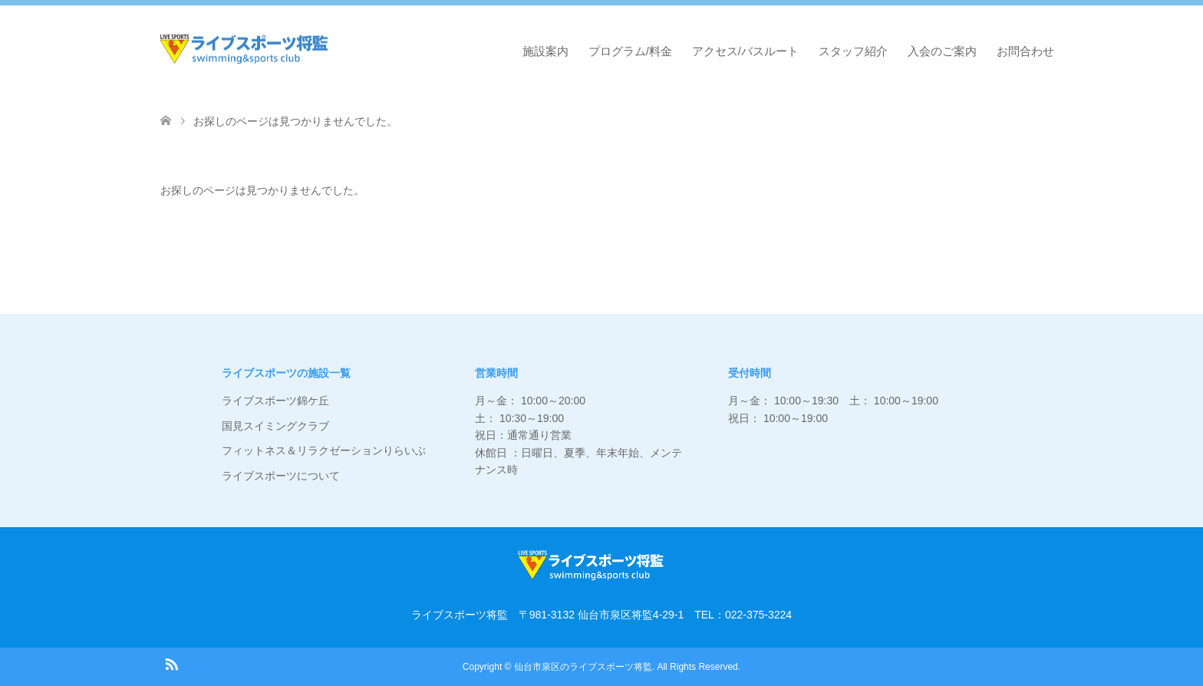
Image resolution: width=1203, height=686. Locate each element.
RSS (171, 663)
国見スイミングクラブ (275, 426)
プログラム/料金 (630, 51)
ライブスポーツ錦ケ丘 (275, 400)
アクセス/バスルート (745, 51)
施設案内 (545, 51)
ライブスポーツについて (281, 476)
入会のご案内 (942, 51)
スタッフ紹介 (853, 51)
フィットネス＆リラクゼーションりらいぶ (324, 450)
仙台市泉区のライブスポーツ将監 (583, 666)
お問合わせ (1025, 51)
